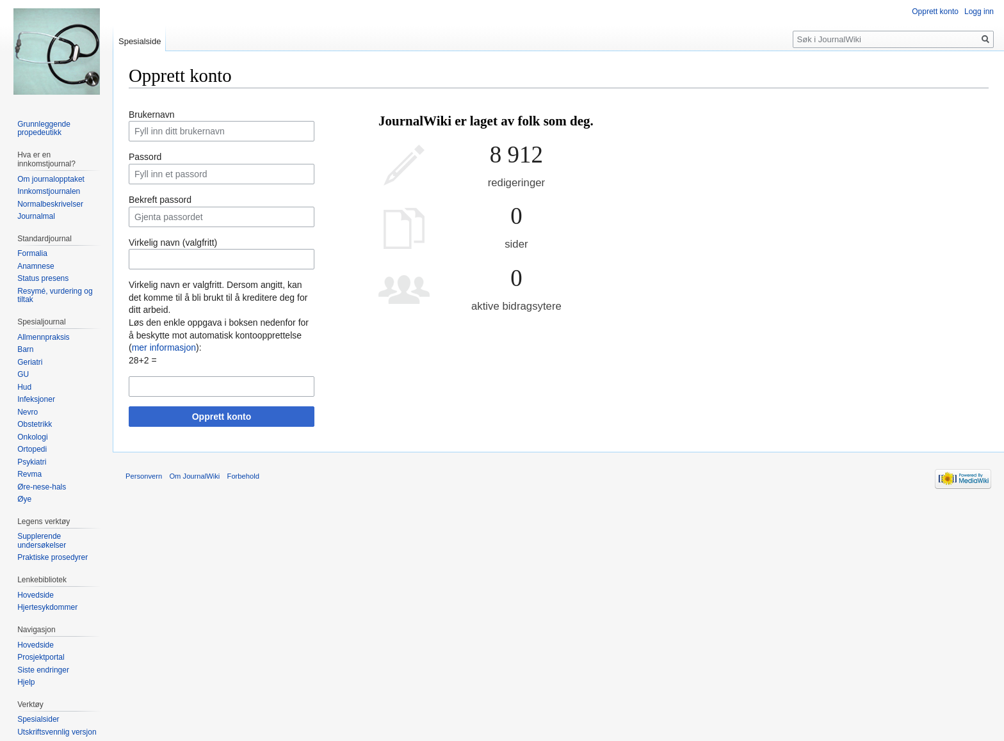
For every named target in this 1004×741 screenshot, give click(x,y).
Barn (25, 349)
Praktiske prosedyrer (52, 557)
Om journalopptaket (51, 179)
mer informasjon (164, 347)
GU (23, 374)
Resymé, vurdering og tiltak (54, 296)
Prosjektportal (40, 657)
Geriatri (29, 362)
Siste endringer (43, 669)
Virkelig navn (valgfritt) (173, 242)
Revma (29, 474)
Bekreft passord (160, 200)
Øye (24, 499)
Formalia (32, 253)
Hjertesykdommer (47, 607)
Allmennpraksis (43, 337)
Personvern (143, 476)
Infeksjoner (36, 399)
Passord (145, 157)
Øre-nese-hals (41, 486)
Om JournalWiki (194, 476)
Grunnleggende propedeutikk (43, 129)
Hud (24, 387)
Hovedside (35, 595)
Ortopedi (32, 449)
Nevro (27, 412)
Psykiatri (31, 462)
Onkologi (32, 437)
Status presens (43, 278)
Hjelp (26, 682)
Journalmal (36, 216)
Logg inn (979, 11)
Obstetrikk (34, 424)
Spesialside (139, 41)
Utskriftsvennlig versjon (56, 732)
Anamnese (35, 266)
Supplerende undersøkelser (41, 541)
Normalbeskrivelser (50, 204)
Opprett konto (222, 416)
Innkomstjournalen (48, 191)
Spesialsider (38, 719)
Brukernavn (152, 114)
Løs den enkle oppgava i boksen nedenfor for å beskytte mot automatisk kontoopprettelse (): (219, 335)
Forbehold (243, 476)
